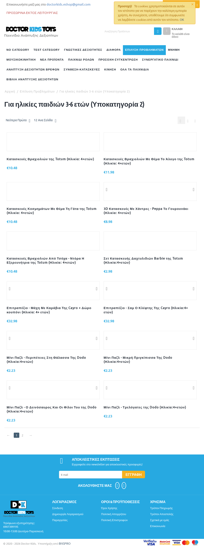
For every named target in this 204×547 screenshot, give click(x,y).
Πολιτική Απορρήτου (113, 514)
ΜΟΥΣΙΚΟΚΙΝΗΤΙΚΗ (21, 59)
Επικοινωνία (157, 526)
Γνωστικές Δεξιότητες (83, 49)
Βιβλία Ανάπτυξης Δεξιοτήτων (32, 79)
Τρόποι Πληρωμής (161, 508)
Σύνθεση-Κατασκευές (82, 69)
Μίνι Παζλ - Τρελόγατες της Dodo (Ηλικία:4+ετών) (145, 407)
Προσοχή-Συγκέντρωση (118, 59)
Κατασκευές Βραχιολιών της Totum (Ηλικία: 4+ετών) (50, 159)
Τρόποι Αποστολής (162, 514)
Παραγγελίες (60, 520)
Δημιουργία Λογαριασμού (67, 514)
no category (17, 49)
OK (182, 19)
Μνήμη (174, 49)
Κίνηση (110, 69)
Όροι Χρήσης (109, 508)
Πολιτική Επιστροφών (114, 520)
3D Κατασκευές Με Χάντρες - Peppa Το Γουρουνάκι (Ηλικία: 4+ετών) (146, 211)
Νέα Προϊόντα (52, 59)
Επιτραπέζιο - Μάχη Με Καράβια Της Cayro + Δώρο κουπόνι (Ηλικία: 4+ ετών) (49, 310)
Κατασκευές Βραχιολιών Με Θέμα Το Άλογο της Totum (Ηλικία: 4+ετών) (149, 161)
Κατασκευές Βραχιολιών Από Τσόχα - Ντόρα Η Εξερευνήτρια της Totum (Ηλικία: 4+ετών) (45, 261)
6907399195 (10, 527)
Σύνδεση (57, 508)
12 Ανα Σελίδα (45, 120)
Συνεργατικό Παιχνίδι (160, 59)
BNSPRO (65, 544)
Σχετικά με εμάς (159, 520)
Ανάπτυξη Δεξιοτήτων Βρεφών (32, 69)
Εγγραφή (133, 475)
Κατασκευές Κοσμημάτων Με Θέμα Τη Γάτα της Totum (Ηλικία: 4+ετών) (52, 211)
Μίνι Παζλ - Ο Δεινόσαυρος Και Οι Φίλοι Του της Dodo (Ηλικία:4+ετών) (52, 409)
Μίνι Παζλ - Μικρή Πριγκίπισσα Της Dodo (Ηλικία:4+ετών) (138, 360)
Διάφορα (113, 49)
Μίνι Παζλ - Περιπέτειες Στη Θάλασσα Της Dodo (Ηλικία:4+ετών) (46, 360)
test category (46, 49)
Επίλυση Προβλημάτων (144, 49)
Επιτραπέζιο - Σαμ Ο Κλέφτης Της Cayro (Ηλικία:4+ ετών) (146, 310)
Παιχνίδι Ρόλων (81, 59)
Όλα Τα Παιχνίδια (134, 69)
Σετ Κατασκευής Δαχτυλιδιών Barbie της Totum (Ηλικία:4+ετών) (143, 261)
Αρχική (10, 91)
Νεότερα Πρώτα (18, 120)
